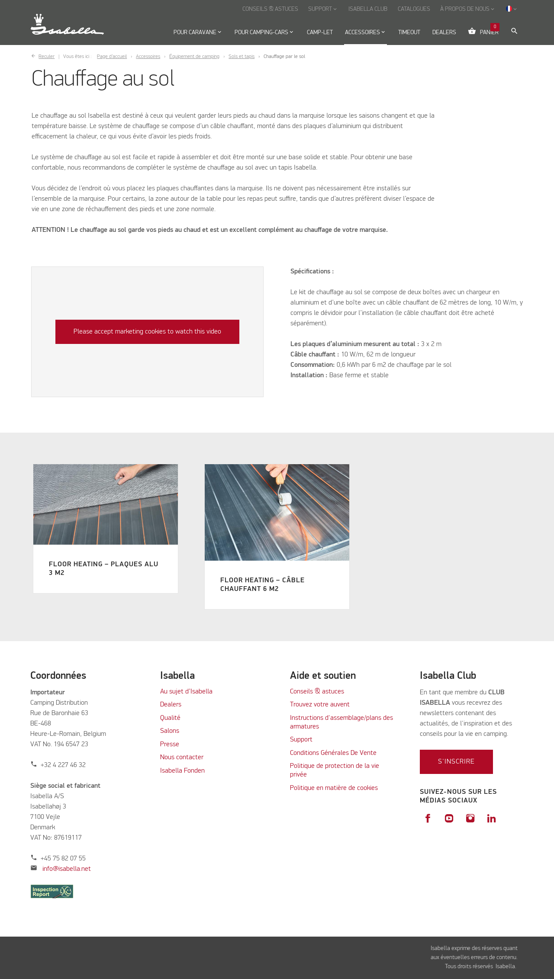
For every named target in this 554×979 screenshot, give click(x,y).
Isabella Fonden (182, 770)
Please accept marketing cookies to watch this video (147, 331)
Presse (169, 744)
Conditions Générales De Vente (333, 753)
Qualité (170, 718)
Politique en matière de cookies (334, 788)
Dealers (170, 704)
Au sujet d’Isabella (186, 691)
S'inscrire (456, 761)
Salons (169, 731)
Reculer (47, 56)
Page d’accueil (112, 56)
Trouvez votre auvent (320, 704)
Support (301, 739)
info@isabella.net (66, 869)
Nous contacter (181, 757)
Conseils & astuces (317, 691)
